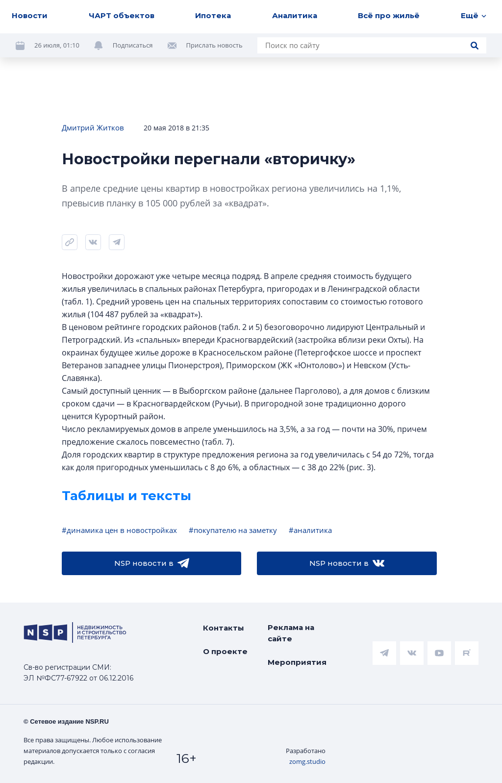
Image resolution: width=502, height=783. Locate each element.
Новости (30, 15)
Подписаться (133, 45)
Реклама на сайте (291, 633)
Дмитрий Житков (93, 127)
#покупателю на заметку (233, 530)
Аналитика (294, 15)
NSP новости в (151, 563)
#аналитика (310, 530)
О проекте (225, 651)
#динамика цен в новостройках (119, 530)
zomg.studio (307, 761)
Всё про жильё (389, 15)
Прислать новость (214, 45)
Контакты (223, 627)
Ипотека (213, 15)
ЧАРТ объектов (121, 15)
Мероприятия (297, 662)
